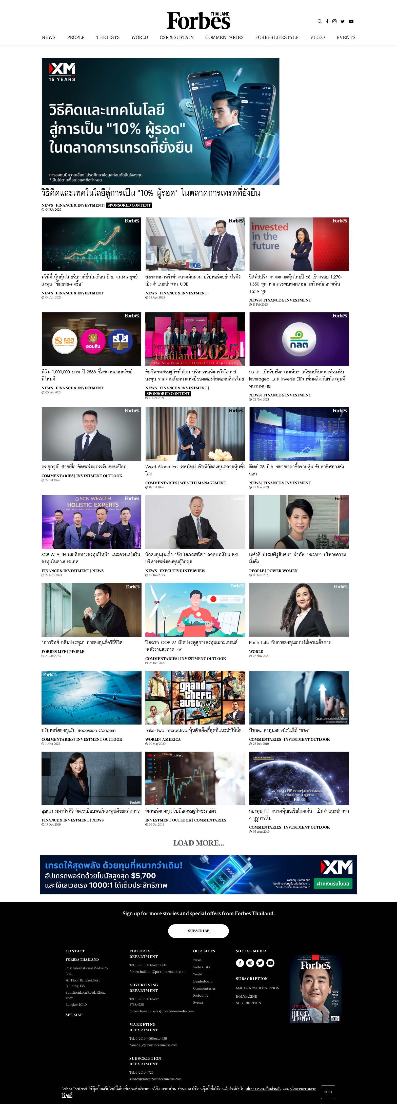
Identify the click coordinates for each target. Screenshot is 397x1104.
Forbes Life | (55, 651)
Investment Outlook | (169, 820)
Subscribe (198, 931)
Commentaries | (58, 476)
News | (48, 205)
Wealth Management (203, 483)
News (98, 571)
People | (257, 571)
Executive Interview (182, 571)
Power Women (282, 571)
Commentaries (210, 820)
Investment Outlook (99, 476)
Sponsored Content (129, 205)
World (256, 651)
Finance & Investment (80, 293)
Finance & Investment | (80, 205)
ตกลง (328, 1092)
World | (153, 739)
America (171, 739)
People (76, 651)
